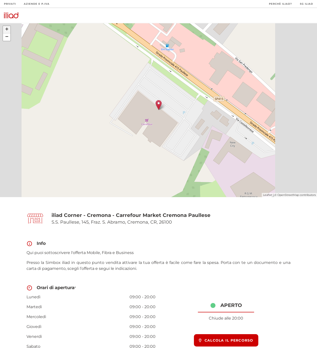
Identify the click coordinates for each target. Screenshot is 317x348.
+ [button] (6, 29)
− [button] (6, 37)
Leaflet (267, 195)
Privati (10, 3)
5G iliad (306, 3)
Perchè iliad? (280, 3)
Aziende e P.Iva (37, 3)
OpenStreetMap (288, 195)
